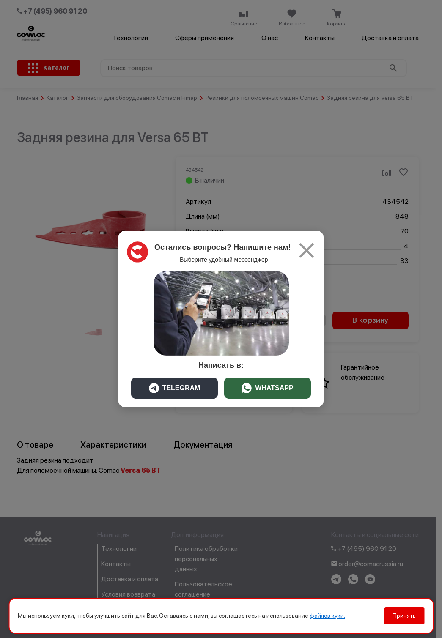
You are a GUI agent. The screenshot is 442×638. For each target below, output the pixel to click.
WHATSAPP (267, 388)
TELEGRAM (174, 388)
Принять (404, 615)
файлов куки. (327, 615)
